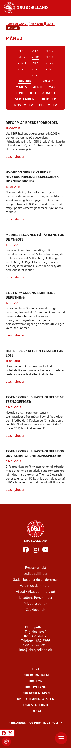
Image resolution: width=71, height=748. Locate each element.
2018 (50, 24)
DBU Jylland (35, 687)
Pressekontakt (35, 567)
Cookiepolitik (35, 610)
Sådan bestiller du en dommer (35, 579)
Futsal (35, 711)
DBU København (35, 693)
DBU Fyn (36, 681)
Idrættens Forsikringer (35, 597)
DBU (35, 669)
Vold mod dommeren (35, 585)
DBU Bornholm (35, 675)
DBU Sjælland (17, 24)
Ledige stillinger (35, 573)
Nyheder (37, 24)
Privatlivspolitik (35, 603)
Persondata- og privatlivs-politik (36, 723)
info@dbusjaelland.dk (35, 650)
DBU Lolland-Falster (35, 699)
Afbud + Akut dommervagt (35, 591)
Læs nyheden (15, 156)
